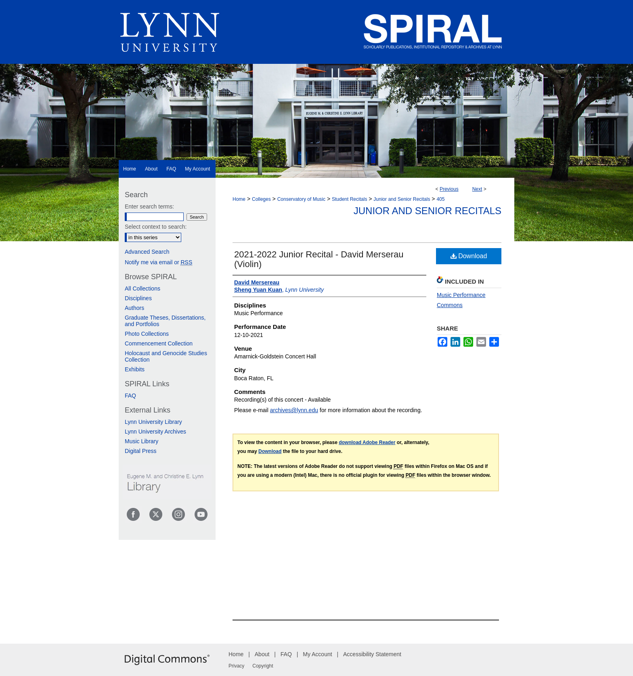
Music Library (141, 441)
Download (469, 256)
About (262, 654)
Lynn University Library (153, 422)
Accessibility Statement (372, 654)
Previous (449, 189)
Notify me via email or (158, 262)
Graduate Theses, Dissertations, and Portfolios (165, 320)
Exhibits (135, 369)
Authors (134, 308)
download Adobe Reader (367, 442)
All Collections (142, 288)
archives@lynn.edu (294, 410)
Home (239, 199)
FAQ (130, 395)
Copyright (262, 666)
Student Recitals (349, 199)
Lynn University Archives (155, 431)
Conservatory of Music (301, 199)
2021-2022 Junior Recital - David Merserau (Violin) (318, 259)
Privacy (236, 666)
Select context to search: (156, 226)
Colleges (261, 199)
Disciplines (138, 298)
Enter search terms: (149, 206)
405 (440, 199)
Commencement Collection (159, 343)
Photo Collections (147, 334)
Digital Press (141, 451)
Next (477, 189)
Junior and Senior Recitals (401, 199)
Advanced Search (147, 251)
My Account (317, 654)
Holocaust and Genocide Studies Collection (166, 356)
